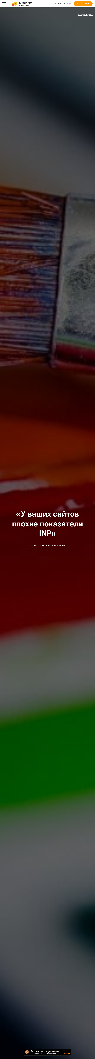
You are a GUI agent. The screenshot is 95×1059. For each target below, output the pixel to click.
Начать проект (83, 3)
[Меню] (4, 3)
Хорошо (67, 1053)
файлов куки (51, 1053)
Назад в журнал (85, 15)
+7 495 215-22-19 (63, 4)
